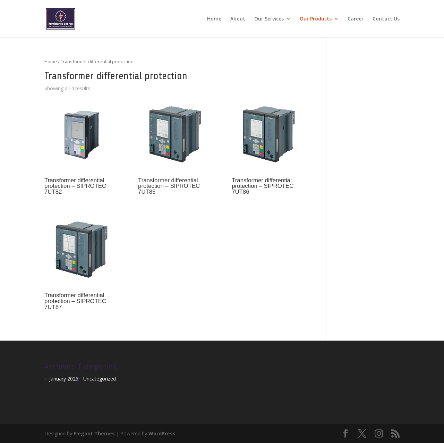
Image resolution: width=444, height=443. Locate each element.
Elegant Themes (94, 433)
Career (356, 19)
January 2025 (63, 378)
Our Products (316, 19)
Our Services (269, 19)
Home (214, 19)
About (237, 19)
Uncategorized (99, 378)
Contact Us (386, 19)
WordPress (162, 433)
